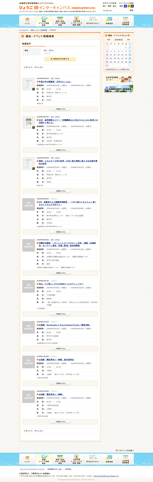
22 (126, 58)
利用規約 (68, 469)
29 (126, 62)
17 (107, 58)
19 (115, 58)
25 (111, 62)
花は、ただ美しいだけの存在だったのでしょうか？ (61, 284)
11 (111, 54)
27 (118, 62)
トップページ (23, 30)
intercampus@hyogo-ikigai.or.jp (106, 476)
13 (118, 54)
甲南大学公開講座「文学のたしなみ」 (55, 82)
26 (115, 62)
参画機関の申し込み (54, 469)
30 (130, 62)
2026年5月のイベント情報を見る (117, 69)
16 (130, 54)
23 (130, 58)
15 (126, 54)
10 (107, 54)
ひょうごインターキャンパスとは (32, 469)
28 (122, 62)
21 (122, 58)
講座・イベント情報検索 (39, 30)
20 (118, 58)
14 (122, 54)
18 (111, 58)
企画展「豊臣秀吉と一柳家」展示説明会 (56, 360)
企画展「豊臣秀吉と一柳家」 (51, 394)
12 (115, 54)
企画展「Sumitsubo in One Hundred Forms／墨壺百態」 (65, 325)
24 (107, 62)
